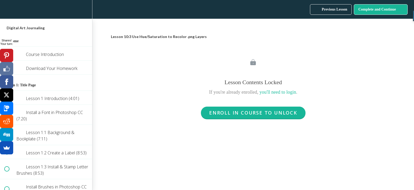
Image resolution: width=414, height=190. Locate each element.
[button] (6, 9)
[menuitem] (85, 9)
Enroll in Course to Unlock (253, 113)
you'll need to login (278, 92)
